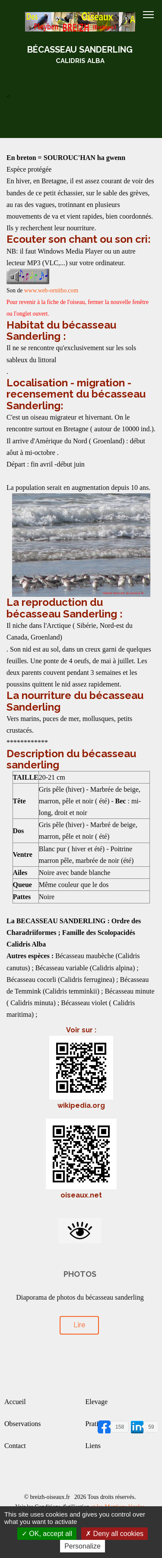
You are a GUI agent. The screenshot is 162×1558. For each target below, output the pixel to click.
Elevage (97, 1401)
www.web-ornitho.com (51, 290)
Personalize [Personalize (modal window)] (82, 1546)
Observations (22, 1423)
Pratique (97, 1423)
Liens (93, 1445)
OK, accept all (47, 1533)
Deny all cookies (114, 1533)
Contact (15, 1445)
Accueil (15, 1401)
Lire (79, 1320)
